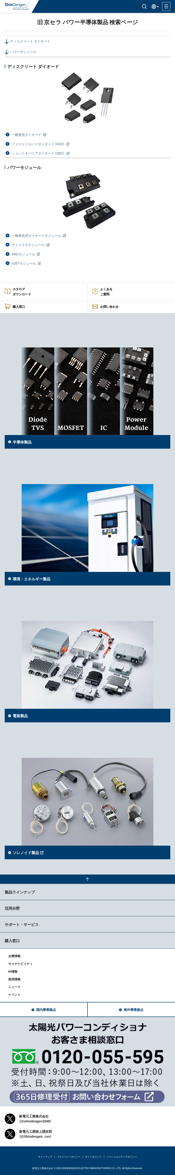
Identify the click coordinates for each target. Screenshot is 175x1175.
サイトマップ (45, 1156)
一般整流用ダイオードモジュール (37, 235)
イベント (14, 994)
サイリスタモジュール (28, 244)
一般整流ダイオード (27, 134)
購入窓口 (12, 940)
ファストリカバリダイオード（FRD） (38, 144)
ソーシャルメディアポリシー (121, 1156)
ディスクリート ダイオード (30, 41)
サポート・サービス (22, 924)
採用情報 (14, 979)
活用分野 (12, 908)
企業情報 (14, 956)
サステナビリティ (20, 963)
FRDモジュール (24, 254)
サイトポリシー (93, 1156)
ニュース (14, 986)
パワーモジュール (23, 51)
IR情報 (12, 971)
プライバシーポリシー (68, 1156)
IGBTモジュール (24, 263)
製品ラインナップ (20, 892)
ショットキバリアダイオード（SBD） (38, 153)
